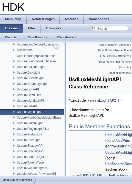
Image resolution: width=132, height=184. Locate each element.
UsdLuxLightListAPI (30, 100)
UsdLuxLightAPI (28, 89)
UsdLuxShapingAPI (30, 151)
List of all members (119, 73)
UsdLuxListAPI (27, 106)
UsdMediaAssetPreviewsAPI (36, 174)
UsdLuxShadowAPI (30, 145)
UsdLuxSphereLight (30, 157)
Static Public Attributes (115, 56)
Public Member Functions (113, 45)
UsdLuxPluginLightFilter (33, 129)
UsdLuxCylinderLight (31, 67)
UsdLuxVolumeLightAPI (33, 168)
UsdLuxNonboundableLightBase (39, 117)
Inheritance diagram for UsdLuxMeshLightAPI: (89, 113)
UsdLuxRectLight (28, 140)
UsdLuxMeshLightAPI (31, 112)
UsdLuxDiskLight (28, 72)
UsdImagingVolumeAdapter (35, 44)
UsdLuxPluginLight (30, 123)
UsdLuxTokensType (30, 162)
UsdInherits (25, 50)
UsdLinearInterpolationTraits (36, 56)
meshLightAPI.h (105, 100)
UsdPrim (123, 141)
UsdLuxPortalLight (29, 134)
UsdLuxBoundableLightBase (36, 61)
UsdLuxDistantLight (30, 78)
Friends (124, 67)
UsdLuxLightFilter (29, 95)
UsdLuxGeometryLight (32, 84)
